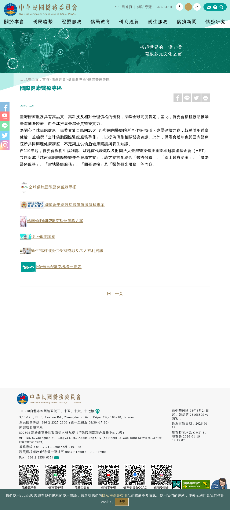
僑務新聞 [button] (187, 21)
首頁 (46, 79)
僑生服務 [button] (158, 21)
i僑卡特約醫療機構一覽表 (51, 267)
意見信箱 (62, 457)
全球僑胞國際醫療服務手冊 (48, 187)
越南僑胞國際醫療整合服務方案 (51, 221)
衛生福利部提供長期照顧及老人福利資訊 (61, 250)
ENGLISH (164, 7)
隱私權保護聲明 (114, 495)
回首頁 (127, 7)
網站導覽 (144, 7)
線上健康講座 (37, 237)
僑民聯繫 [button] (43, 21)
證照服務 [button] (72, 21)
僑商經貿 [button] (129, 21)
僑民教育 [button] (101, 21)
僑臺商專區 (77, 79)
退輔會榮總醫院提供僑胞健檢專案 (62, 205)
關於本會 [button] (14, 21)
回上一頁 (115, 293)
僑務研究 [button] (215, 21)
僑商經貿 (59, 79)
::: (117, 7)
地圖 (100, 411)
